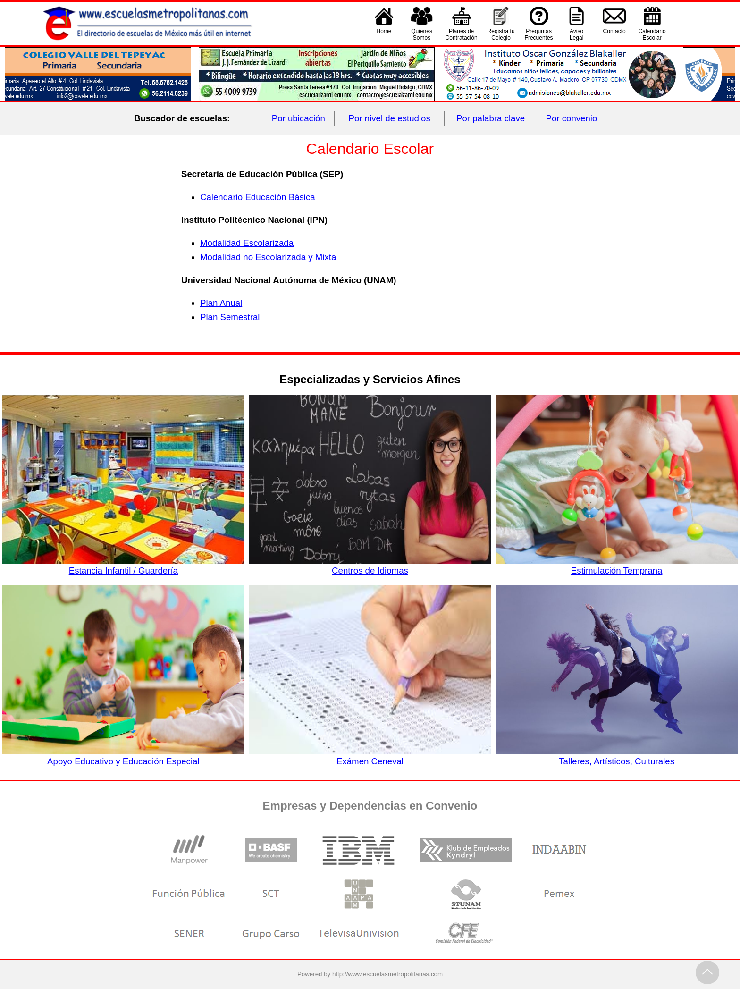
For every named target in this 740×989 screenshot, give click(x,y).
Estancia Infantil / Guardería (123, 565)
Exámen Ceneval (370, 756)
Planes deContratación (462, 34)
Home (384, 34)
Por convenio (571, 118)
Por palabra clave (490, 118)
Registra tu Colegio (501, 34)
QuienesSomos (421, 34)
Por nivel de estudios (389, 118)
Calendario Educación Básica (257, 197)
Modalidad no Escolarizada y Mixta (268, 257)
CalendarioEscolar (652, 34)
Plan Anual (221, 303)
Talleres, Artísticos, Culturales (617, 756)
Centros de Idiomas (370, 565)
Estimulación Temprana (617, 565)
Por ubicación (298, 118)
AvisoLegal (576, 34)
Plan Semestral (230, 317)
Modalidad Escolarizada (247, 243)
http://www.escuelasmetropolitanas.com (387, 974)
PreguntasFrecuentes (539, 34)
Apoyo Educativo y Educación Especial (123, 756)
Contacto (614, 34)
